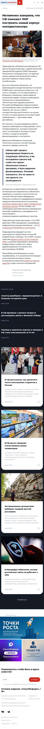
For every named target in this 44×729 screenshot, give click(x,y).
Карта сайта (5, 720)
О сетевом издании (8, 699)
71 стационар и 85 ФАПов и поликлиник (21, 226)
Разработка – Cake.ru (9, 723)
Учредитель (32, 696)
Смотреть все (22, 600)
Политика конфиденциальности (13, 703)
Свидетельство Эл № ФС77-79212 (13, 696)
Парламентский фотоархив (12, 61)
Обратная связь (34, 699)
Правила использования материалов (15, 706)
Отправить (34, 679)
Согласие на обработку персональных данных (20, 684)
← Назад (4, 8)
